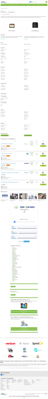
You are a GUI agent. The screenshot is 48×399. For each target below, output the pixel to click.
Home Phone (17, 4)
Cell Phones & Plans (4, 4)
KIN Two (13, 251)
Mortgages (38, 4)
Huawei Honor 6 (14, 248)
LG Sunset (13, 261)
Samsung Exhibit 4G (15, 277)
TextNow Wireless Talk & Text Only (8, 163)
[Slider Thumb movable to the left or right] (16, 228)
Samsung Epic (14, 254)
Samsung (7, 387)
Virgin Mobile (2, 385)
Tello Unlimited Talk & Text (6, 153)
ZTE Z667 (13, 264)
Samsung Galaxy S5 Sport (16, 255)
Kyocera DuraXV (14, 272)
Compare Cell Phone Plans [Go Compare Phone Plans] (24, 310)
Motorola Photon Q (15, 270)
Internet (24, 4)
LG (6, 384)
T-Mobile (2, 384)
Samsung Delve (14, 276)
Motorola (7, 385)
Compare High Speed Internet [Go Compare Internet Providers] (24, 329)
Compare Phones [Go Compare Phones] (24, 312)
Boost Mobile (2, 388)
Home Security (28, 4)
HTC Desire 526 (14, 279)
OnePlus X (13, 247)
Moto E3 (13, 268)
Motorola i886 (14, 269)
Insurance (33, 4)
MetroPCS (2, 387)
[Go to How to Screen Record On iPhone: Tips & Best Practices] (23, 196)
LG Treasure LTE (14, 262)
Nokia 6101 (14, 253)
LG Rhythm (14, 260)
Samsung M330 (14, 271)
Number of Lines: (24, 219)
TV (20, 4)
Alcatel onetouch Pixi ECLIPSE (16, 267)
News (33, 1)
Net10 (1, 386)
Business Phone (11, 4)
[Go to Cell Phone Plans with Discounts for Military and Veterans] (14, 196)
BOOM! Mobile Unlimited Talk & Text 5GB (9, 182)
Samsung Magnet (14, 263)
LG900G (13, 278)
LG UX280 (13, 275)
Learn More (13, 286)
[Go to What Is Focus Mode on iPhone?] (42, 196)
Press (35, 1)
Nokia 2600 (14, 252)
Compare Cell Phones (4, 8)
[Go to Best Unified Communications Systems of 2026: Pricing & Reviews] (33, 196)
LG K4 (13, 280)
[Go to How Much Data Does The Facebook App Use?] (5, 196)
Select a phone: (24, 209)
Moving (42, 4)
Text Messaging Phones (26, 384)
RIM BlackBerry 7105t (15, 259)
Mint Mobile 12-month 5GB (6, 143)
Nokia (7, 386)
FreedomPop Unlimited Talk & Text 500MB (10, 172)
